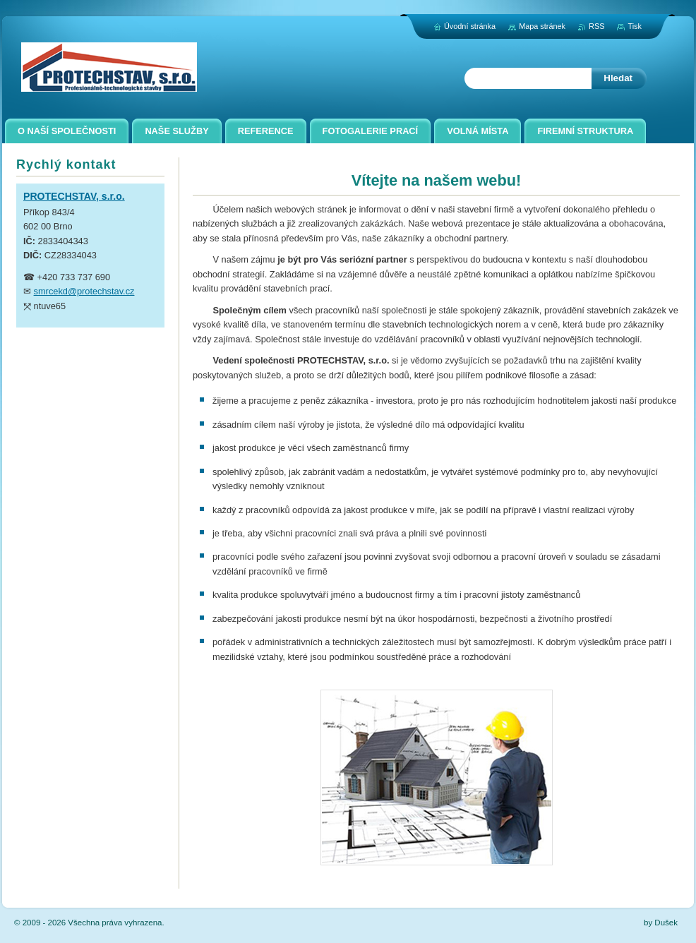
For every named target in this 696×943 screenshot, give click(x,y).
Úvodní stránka (470, 26)
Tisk (635, 26)
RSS (596, 26)
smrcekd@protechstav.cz (84, 291)
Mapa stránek (542, 26)
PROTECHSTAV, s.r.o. (74, 196)
